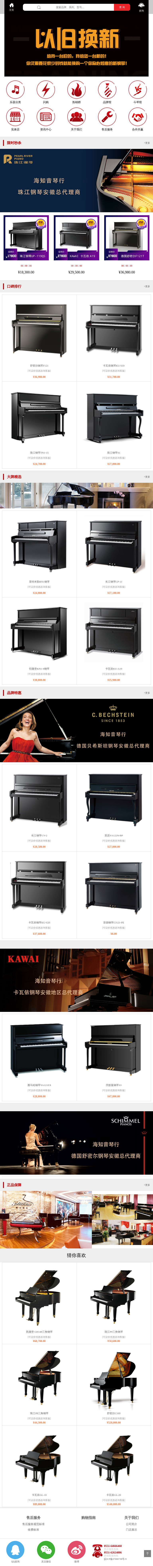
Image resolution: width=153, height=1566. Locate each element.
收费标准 (33, 1529)
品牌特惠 (14, 693)
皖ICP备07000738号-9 (115, 1559)
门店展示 (131, 1529)
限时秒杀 (14, 143)
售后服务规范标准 (33, 1524)
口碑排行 (14, 286)
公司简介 (131, 1524)
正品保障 (14, 1185)
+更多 (147, 143)
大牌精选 (14, 477)
